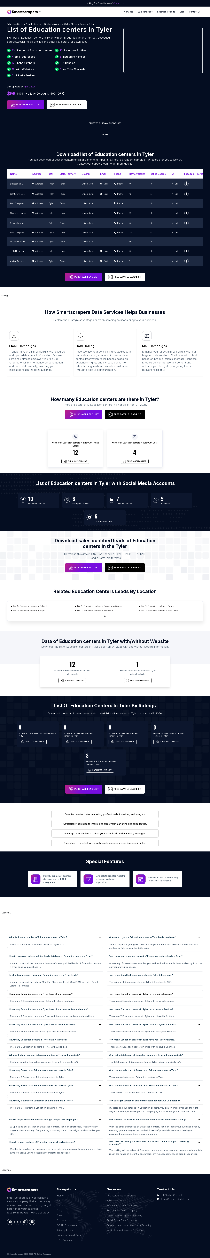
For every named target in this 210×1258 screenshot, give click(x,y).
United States (70, 24)
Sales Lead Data (116, 1200)
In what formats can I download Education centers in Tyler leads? (43, 975)
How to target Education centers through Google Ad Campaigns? (43, 1119)
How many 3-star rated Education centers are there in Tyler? (41, 1085)
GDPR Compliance (67, 1225)
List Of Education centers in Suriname (95, 610)
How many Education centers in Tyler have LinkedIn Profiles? (141, 1009)
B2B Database (145, 11)
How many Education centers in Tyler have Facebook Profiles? (42, 1024)
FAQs (60, 1200)
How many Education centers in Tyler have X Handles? (38, 1039)
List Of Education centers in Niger (29, 610)
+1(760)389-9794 (169, 1195)
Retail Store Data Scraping (122, 1220)
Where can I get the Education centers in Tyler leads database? (142, 937)
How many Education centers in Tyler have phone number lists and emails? (48, 1009)
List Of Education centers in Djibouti (30, 606)
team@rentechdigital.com (173, 1199)
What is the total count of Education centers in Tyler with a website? (44, 1055)
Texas (83, 24)
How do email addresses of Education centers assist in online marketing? (147, 1119)
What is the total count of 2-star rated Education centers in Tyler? (143, 1085)
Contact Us (119, 3)
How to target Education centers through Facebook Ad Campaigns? (144, 1100)
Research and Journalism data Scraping (129, 1225)
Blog (182, 11)
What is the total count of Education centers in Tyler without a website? (146, 1055)
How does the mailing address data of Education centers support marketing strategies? (149, 1142)
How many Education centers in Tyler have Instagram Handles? (142, 1024)
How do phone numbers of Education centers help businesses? (42, 1142)
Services (128, 11)
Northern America (52, 24)
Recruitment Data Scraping (122, 1210)
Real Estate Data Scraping (122, 1195)
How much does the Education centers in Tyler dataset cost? (141, 975)
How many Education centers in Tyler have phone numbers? (40, 994)
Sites (60, 1215)
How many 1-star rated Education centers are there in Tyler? (41, 1100)
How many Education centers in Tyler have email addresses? (141, 994)
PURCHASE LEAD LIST (26, 105)
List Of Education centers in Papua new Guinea (99, 606)
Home (60, 1195)
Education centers (16, 24)
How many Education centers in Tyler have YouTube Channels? (142, 1039)
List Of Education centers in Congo (157, 606)
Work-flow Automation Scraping (125, 1230)
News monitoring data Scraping (124, 1215)
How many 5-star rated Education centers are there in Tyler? (41, 1070)
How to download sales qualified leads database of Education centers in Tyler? (51, 956)
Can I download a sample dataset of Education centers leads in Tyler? (145, 956)
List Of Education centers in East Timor (159, 610)
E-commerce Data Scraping (122, 1205)
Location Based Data (69, 1235)
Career (60, 1205)
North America (34, 24)
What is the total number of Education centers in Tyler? (38, 937)
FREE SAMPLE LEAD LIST (66, 105)
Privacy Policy (65, 1230)
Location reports (166, 11)
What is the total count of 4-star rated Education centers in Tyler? (143, 1070)
